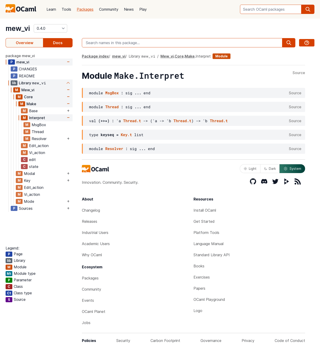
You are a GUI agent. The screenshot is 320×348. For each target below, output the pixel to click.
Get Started (204, 221)
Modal (29, 173)
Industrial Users (95, 232)
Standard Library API (211, 255)
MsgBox (39, 124)
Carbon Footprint (165, 340)
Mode (29, 201)
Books (198, 266)
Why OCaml (92, 255)
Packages (85, 9)
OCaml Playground (209, 299)
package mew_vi (20, 55)
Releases (89, 221)
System (292, 169)
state (33, 166)
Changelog (91, 210)
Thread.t (132, 120)
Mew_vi (27, 90)
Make (31, 104)
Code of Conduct (290, 340)
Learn (51, 9)
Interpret (37, 117)
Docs (58, 42)
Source (299, 73)
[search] (307, 9)
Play (143, 9)
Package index (95, 56)
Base (33, 110)
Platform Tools (206, 232)
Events (88, 300)
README (27, 76)
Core (28, 97)
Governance (210, 340)
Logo (197, 310)
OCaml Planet (93, 311)
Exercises (201, 277)
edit (32, 159)
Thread (38, 131)
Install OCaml (204, 210)
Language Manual (208, 243)
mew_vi (18, 28)
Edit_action (39, 145)
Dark (270, 169)
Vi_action (37, 152)
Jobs (86, 322)
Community (108, 9)
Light (250, 169)
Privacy (248, 340)
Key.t (126, 134)
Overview (24, 42)
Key (27, 180)
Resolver (39, 138)
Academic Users (96, 243)
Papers (199, 288)
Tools (66, 9)
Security (123, 340)
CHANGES (28, 69)
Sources (26, 208)
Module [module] (221, 56)
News (129, 9)
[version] (50, 28)
